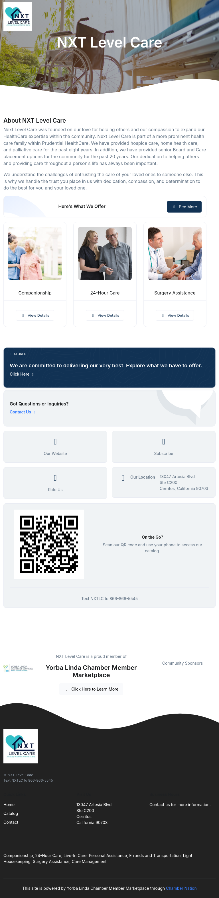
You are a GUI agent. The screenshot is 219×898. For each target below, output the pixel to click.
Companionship (34, 293)
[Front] (18, 16)
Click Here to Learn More (91, 689)
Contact (10, 822)
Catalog (10, 813)
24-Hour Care (105, 293)
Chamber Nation (181, 888)
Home (9, 804)
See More (184, 206)
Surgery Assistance (175, 293)
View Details (35, 315)
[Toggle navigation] (210, 16)
